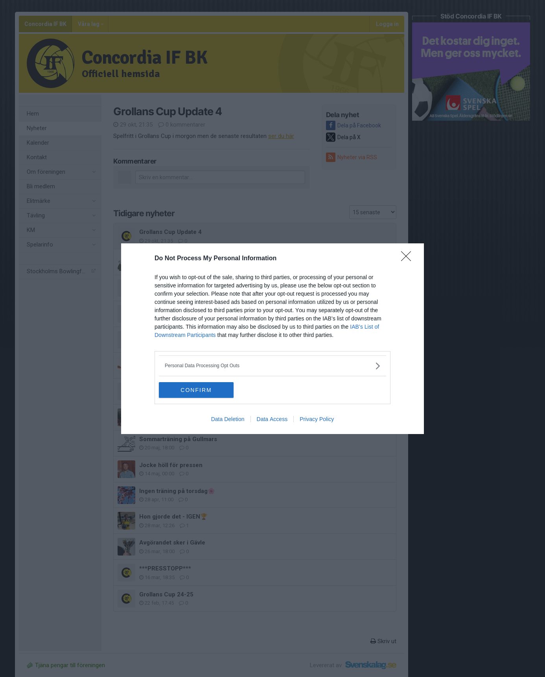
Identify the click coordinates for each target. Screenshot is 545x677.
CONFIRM (196, 389)
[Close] (408, 258)
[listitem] (272, 366)
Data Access (272, 419)
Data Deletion (228, 419)
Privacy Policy (317, 419)
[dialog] (272, 338)
